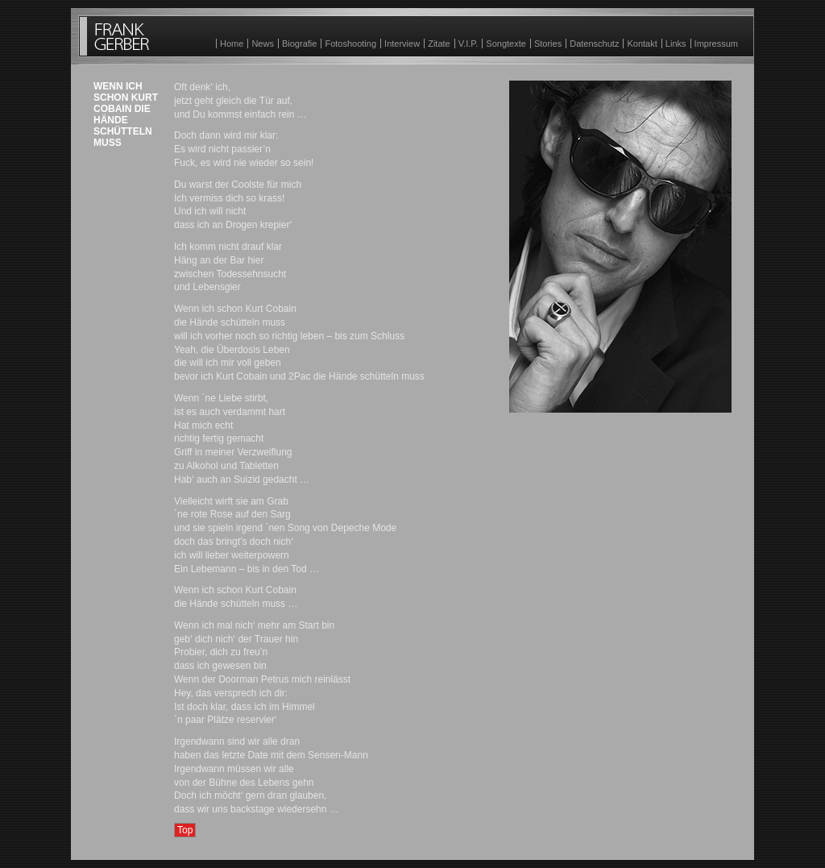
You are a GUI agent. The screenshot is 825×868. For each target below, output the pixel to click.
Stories (548, 43)
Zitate (439, 43)
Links (675, 43)
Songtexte (506, 43)
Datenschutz (594, 43)
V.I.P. (468, 43)
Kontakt (642, 43)
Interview (402, 43)
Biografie (299, 43)
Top (185, 830)
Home (231, 43)
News (262, 43)
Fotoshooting (350, 43)
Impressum (716, 43)
